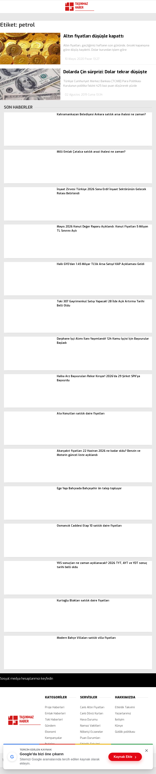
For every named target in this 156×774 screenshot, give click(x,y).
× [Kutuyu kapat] (146, 750)
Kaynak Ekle (125, 757)
